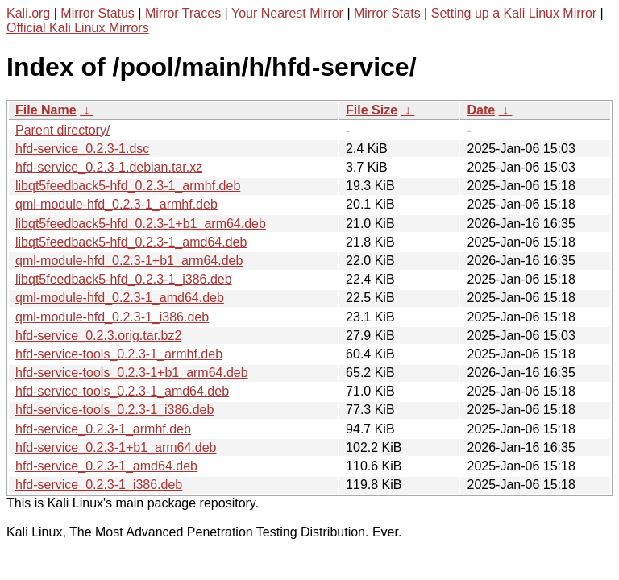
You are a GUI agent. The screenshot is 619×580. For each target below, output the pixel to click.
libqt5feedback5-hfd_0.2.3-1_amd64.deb (131, 242)
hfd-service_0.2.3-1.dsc (82, 148)
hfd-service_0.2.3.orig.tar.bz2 (98, 335)
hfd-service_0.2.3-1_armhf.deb (103, 429)
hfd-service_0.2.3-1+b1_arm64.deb (116, 447)
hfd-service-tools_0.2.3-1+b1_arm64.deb (131, 372)
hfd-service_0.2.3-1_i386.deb (98, 484)
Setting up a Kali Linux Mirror (513, 13)
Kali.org (28, 13)
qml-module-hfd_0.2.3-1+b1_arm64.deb (129, 260)
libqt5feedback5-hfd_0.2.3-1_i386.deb (123, 279)
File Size (371, 110)
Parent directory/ (62, 130)
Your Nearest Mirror (287, 13)
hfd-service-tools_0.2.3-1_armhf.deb (118, 354)
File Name (46, 110)
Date (481, 110)
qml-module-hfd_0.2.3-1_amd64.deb (119, 297)
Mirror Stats (387, 13)
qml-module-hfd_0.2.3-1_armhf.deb (116, 204)
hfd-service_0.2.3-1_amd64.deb (106, 466)
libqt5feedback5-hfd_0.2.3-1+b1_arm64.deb (140, 223)
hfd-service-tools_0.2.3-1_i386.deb (114, 409)
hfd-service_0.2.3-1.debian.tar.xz (108, 167)
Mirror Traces (183, 13)
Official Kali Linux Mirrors (77, 28)
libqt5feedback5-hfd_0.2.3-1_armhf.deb (127, 186)
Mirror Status (97, 13)
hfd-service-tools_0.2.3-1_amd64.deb (122, 391)
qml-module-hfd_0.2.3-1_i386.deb (112, 317)
